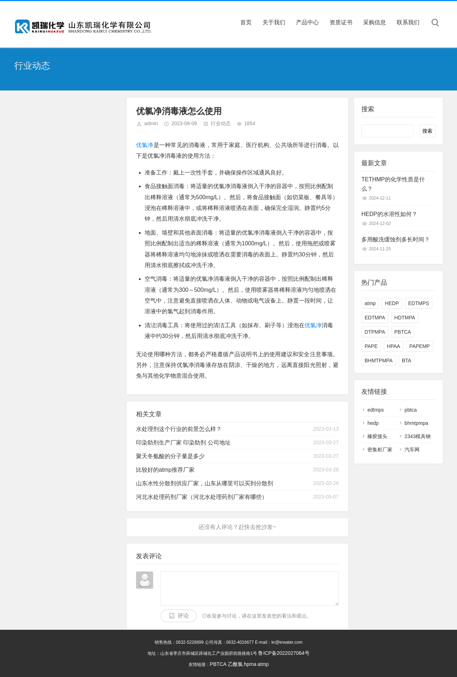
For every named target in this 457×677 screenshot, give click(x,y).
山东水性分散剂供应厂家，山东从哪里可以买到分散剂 (204, 483)
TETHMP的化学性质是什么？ (393, 184)
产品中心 (307, 22)
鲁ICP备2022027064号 (283, 653)
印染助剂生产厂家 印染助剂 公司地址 (183, 443)
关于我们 (273, 22)
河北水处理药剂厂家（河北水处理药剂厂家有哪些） (201, 497)
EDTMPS (418, 303)
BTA (406, 360)
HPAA (393, 346)
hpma (250, 664)
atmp (370, 303)
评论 (183, 616)
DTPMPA (375, 332)
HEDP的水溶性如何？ (389, 214)
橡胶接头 (377, 436)
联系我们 (408, 22)
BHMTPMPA (378, 360)
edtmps (375, 410)
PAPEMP (420, 346)
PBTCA (403, 332)
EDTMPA (375, 317)
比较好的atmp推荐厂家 (165, 470)
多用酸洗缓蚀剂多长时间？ (395, 239)
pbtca (411, 410)
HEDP (392, 303)
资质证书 (341, 22)
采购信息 (374, 22)
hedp (372, 423)
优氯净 (145, 145)
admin (151, 123)
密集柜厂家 (379, 449)
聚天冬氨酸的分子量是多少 (170, 456)
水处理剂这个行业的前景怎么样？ (179, 429)
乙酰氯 (235, 664)
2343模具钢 (418, 436)
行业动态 (221, 123)
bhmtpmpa (416, 423)
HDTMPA (405, 317)
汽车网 (412, 449)
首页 (246, 22)
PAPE (371, 346)
